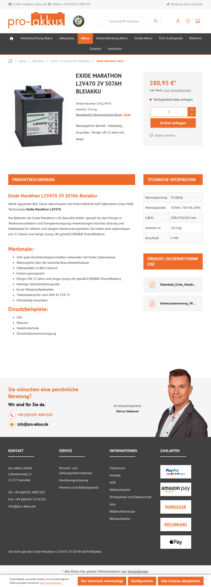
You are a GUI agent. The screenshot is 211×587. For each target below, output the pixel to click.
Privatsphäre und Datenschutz (130, 497)
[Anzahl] (169, 112)
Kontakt (115, 475)
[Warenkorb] (198, 21)
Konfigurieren (142, 581)
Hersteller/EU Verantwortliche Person (99, 115)
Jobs (113, 504)
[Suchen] (156, 21)
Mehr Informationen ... (52, 582)
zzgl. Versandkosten (177, 90)
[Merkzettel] (188, 21)
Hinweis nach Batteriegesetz (78, 487)
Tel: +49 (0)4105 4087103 (26, 492)
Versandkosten (138, 571)
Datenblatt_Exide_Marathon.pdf (178, 284)
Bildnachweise (120, 519)
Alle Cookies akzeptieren (180, 581)
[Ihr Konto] (178, 21)
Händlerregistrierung (73, 480)
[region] (40, 117)
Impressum (117, 468)
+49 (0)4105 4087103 (76, 4)
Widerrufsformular (122, 511)
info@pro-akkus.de (34, 4)
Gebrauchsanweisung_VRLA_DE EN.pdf (178, 303)
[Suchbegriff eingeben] (124, 21)
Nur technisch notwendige (102, 581)
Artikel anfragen (173, 123)
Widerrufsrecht (120, 490)
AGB (112, 482)
